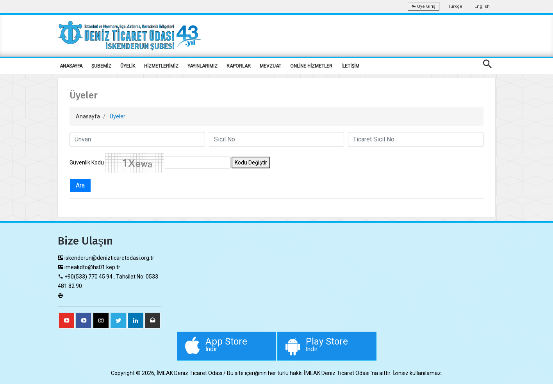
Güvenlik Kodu (87, 162)
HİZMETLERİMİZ (161, 66)
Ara (80, 185)
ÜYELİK (127, 66)
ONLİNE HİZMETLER (311, 66)
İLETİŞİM (350, 66)
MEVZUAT (270, 66)
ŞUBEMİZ (101, 66)
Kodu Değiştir (251, 162)
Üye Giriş (423, 6)
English (482, 6)
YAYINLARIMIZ (202, 66)
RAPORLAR (239, 66)
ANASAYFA (71, 66)
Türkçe (455, 6)
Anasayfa (88, 116)
